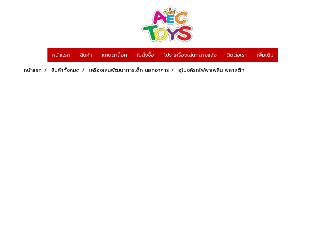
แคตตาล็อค (114, 55)
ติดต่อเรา (236, 55)
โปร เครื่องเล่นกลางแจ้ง (190, 55)
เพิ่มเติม (265, 55)
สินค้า (86, 55)
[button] (284, 55)
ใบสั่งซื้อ (145, 55)
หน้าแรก (61, 55)
